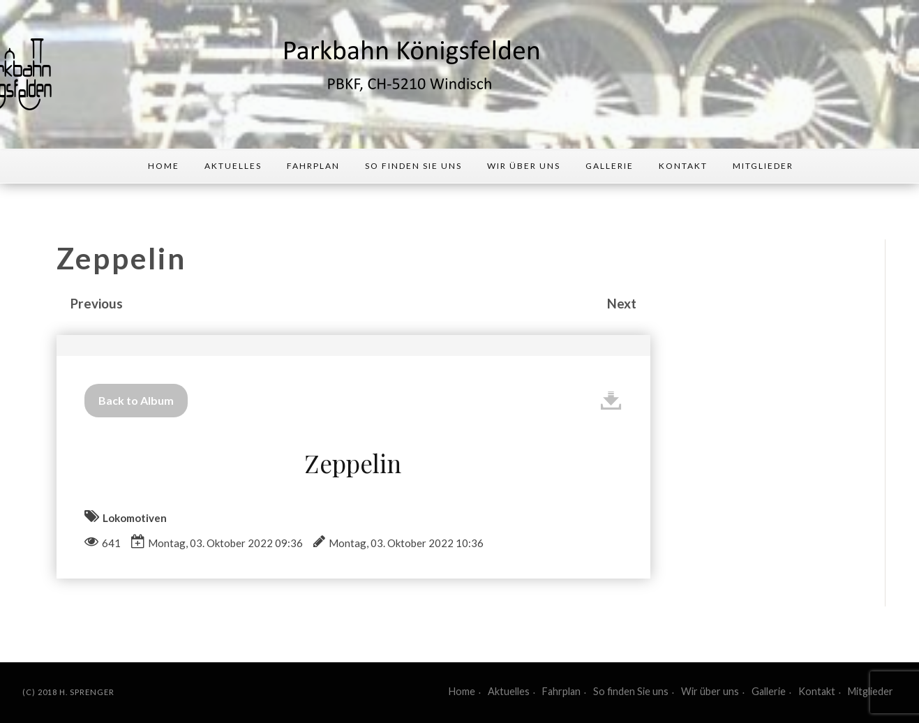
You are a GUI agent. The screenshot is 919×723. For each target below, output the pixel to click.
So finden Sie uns (413, 166)
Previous (96, 303)
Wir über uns (523, 166)
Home (163, 166)
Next (621, 303)
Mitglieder (763, 166)
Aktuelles (233, 166)
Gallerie (609, 166)
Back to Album (136, 400)
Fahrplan (313, 166)
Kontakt (683, 166)
